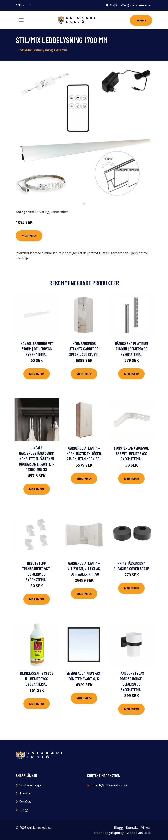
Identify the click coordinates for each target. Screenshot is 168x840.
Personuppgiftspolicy (108, 833)
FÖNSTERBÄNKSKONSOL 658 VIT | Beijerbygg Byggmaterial (131, 453)
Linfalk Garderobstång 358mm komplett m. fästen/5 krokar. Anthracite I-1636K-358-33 (36, 458)
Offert (141, 20)
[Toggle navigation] (21, 20)
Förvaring (42, 212)
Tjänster (25, 793)
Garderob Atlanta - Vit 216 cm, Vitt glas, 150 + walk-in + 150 (84, 568)
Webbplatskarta (139, 833)
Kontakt (132, 827)
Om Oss (25, 801)
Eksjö (113, 5)
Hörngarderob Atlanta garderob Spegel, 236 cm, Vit (84, 349)
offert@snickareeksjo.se (135, 5)
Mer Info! (29, 236)
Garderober (59, 212)
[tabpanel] (84, 132)
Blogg (23, 810)
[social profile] (30, 5)
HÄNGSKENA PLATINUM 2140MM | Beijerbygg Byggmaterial (131, 349)
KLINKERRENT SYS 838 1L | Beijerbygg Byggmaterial (36, 678)
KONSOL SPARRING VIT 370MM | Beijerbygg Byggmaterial (36, 349)
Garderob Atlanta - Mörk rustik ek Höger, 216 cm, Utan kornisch (84, 453)
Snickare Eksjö (30, 785)
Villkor (146, 827)
